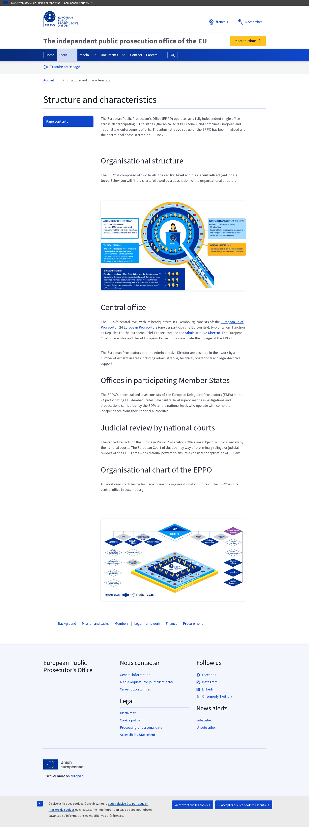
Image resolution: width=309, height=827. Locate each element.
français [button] (218, 22)
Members (121, 623)
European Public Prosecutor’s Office (67, 666)
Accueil (48, 80)
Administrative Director (202, 332)
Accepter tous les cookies (192, 805)
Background (67, 623)
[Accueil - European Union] (63, 764)
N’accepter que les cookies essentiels (243, 805)
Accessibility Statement (137, 734)
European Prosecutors (140, 327)
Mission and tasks (95, 623)
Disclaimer (128, 713)
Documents (109, 54)
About (62, 54)
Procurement (193, 623)
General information (135, 674)
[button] (45, 67)
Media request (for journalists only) (146, 682)
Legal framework (147, 623)
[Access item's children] (73, 55)
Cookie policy (130, 720)
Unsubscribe (205, 727)
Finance (171, 623)
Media (84, 54)
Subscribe (203, 720)
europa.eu (78, 776)
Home (50, 54)
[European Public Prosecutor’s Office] (60, 19)
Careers (152, 54)
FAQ (172, 54)
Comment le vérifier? (78, 3)
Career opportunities (135, 689)
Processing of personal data (141, 727)
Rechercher (250, 22)
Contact (136, 54)
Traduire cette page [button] (65, 67)
